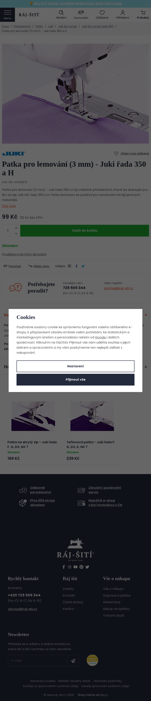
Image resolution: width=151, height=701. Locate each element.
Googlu (100, 337)
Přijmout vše (76, 379)
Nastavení (75, 366)
